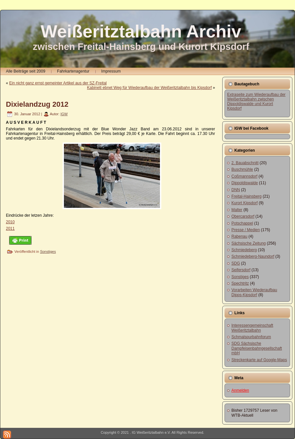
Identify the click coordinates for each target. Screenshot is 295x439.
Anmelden (240, 390)
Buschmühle (242, 169)
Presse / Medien (245, 230)
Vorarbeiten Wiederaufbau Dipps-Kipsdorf (254, 292)
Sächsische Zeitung (248, 243)
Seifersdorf (240, 270)
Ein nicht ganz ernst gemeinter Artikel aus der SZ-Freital (58, 83)
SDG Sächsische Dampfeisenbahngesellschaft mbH (256, 348)
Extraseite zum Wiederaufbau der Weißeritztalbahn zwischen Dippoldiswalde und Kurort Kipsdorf (256, 101)
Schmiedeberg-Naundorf (252, 256)
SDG (235, 263)
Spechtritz (240, 283)
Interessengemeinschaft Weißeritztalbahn (252, 327)
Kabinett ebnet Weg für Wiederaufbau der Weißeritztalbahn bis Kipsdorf (149, 87)
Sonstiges (48, 251)
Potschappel (242, 223)
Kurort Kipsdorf (244, 203)
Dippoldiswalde (244, 183)
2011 (10, 228)
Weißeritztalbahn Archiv (141, 31)
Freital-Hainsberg (246, 196)
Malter (236, 210)
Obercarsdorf (242, 216)
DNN (235, 189)
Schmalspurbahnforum (251, 337)
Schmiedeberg (244, 250)
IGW (64, 114)
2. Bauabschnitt (245, 163)
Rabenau (239, 236)
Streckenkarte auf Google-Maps (259, 360)
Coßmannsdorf (244, 176)
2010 (10, 222)
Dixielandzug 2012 (37, 104)
